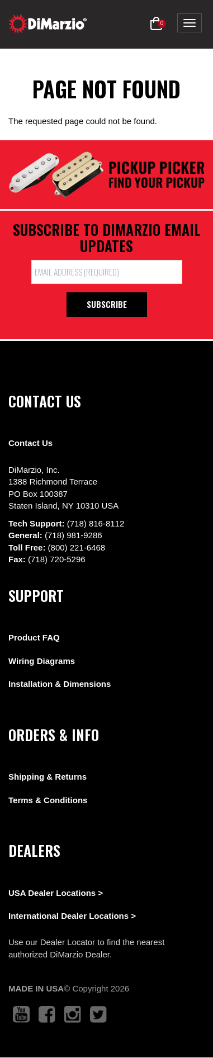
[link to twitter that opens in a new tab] (98, 1014)
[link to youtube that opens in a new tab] (21, 1014)
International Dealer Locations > (72, 916)
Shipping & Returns (47, 776)
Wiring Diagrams (41, 661)
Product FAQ (34, 637)
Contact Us (30, 443)
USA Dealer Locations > (55, 893)
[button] (156, 24)
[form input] (106, 272)
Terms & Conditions (47, 800)
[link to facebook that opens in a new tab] (47, 1014)
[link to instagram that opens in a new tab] (72, 1014)
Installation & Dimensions (59, 684)
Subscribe (107, 304)
